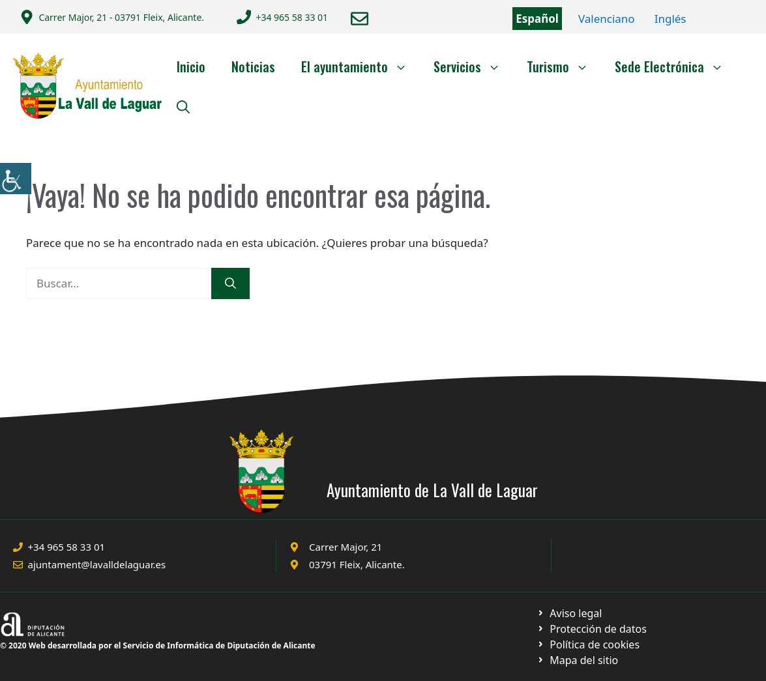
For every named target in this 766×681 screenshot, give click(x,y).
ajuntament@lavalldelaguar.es (97, 564)
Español (537, 18)
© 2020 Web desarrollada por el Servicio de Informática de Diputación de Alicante (158, 645)
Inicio (191, 66)
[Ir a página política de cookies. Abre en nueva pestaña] (592, 629)
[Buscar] (230, 283)
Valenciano (606, 18)
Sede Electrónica (676, 66)
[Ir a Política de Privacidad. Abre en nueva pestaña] (569, 613)
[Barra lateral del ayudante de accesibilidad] (15, 178)
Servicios (474, 66)
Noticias (253, 66)
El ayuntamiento (360, 66)
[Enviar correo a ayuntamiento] (359, 18)
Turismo (564, 66)
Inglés (670, 18)
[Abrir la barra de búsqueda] (183, 105)
